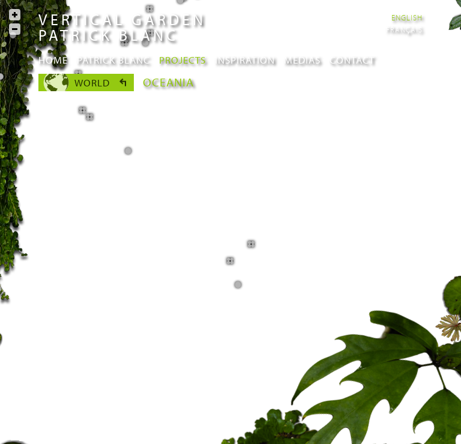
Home (53, 59)
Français (404, 29)
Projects (182, 59)
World (92, 82)
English (407, 17)
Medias (302, 59)
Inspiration (245, 59)
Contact (352, 59)
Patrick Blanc (113, 59)
